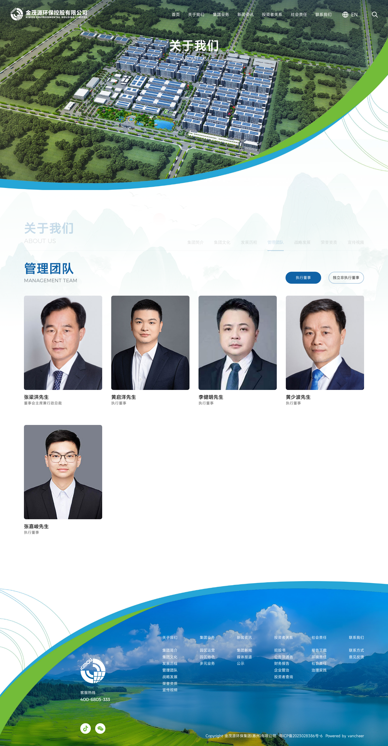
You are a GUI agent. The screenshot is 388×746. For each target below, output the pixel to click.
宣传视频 (356, 237)
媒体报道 (244, 657)
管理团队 (275, 237)
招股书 (280, 650)
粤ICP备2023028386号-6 (301, 735)
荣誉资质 (329, 237)
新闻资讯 (245, 14)
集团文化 (222, 237)
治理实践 (319, 670)
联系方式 (356, 650)
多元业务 (207, 663)
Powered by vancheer (345, 735)
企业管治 (281, 670)
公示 (240, 663)
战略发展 (302, 237)
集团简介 (195, 237)
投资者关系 (272, 14)
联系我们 (323, 14)
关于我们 (196, 14)
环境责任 (319, 657)
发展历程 (249, 237)
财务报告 (281, 663)
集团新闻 (244, 650)
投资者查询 (283, 676)
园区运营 (207, 650)
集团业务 (221, 14)
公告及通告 (283, 657)
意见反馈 (356, 657)
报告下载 (319, 650)
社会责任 (299, 14)
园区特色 (207, 657)
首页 (176, 14)
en (354, 14)
